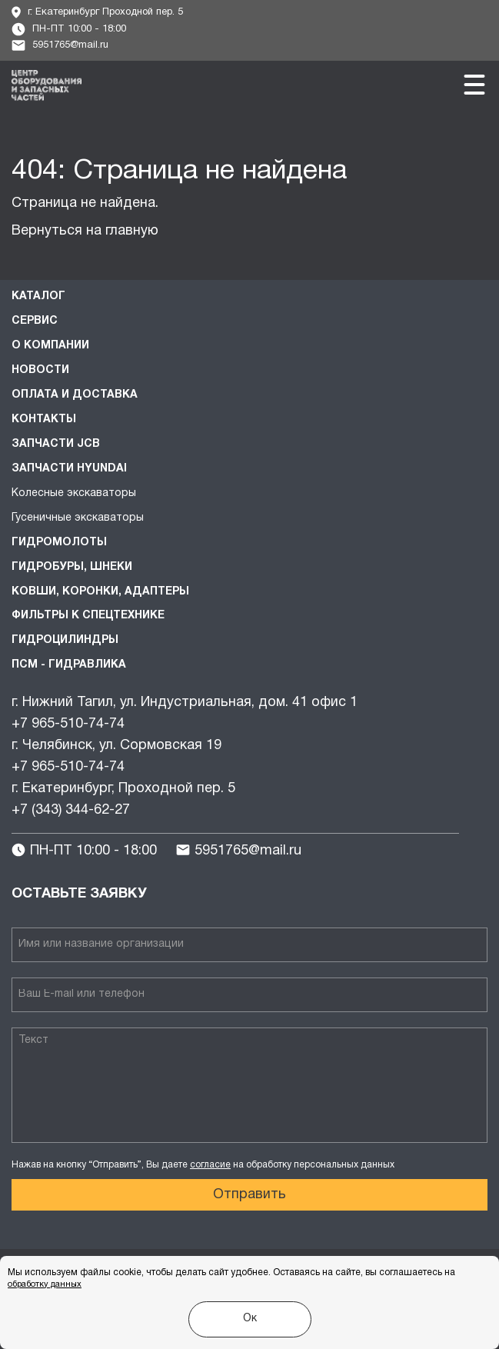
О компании (50, 346)
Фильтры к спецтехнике (88, 616)
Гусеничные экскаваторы (78, 518)
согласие (210, 1165)
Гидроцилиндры (65, 640)
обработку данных (45, 1284)
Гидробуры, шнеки (72, 567)
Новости (40, 370)
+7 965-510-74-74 (68, 724)
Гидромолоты (59, 543)
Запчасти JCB (56, 444)
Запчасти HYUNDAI (69, 469)
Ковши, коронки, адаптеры (100, 592)
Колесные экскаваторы (74, 493)
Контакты (44, 420)
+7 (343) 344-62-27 (71, 810)
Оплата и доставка (75, 395)
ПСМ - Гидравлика (69, 665)
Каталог (38, 296)
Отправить (249, 1194)
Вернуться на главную (85, 231)
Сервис (35, 321)
